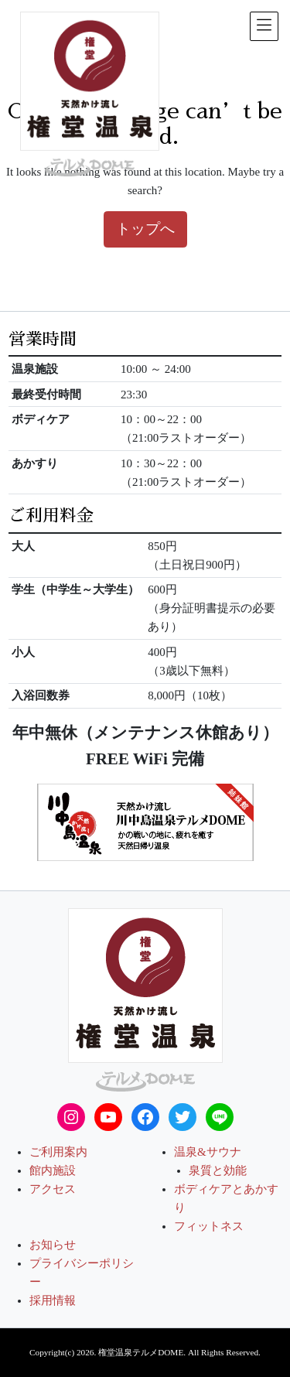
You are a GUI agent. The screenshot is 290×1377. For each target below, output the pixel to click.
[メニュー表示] (264, 26)
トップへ (145, 228)
